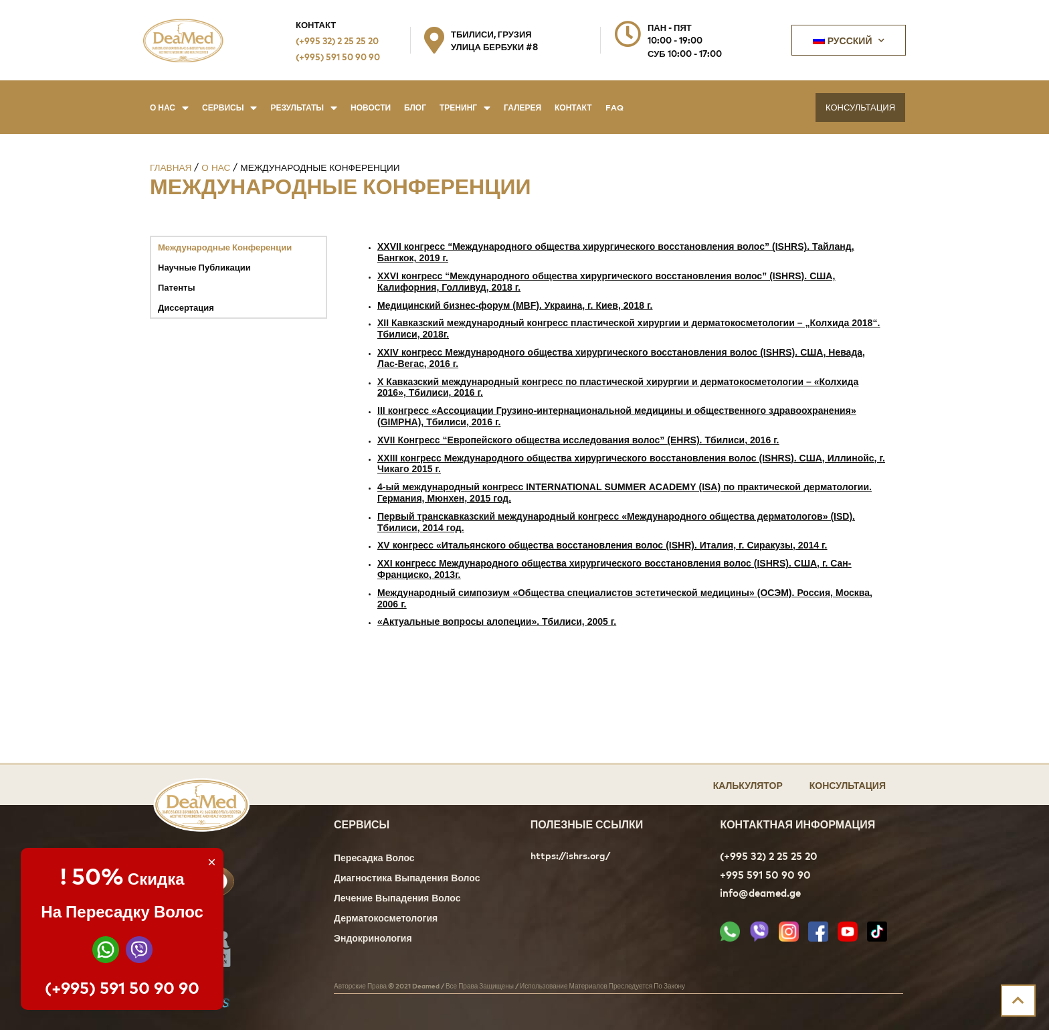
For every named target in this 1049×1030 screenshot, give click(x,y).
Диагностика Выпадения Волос (407, 879)
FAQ (614, 107)
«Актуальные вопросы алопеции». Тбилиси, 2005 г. (496, 622)
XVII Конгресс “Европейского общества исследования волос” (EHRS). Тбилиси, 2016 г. (578, 441)
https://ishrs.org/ (570, 856)
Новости (371, 107)
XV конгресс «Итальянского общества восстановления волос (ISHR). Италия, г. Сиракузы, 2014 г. (602, 546)
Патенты (176, 287)
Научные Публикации (204, 267)
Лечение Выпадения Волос (397, 899)
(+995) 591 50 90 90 (338, 56)
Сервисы (229, 107)
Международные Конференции (225, 246)
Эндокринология (373, 939)
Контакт (573, 107)
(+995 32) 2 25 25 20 (337, 40)
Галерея (522, 107)
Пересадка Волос (374, 859)
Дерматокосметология (386, 919)
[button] (860, 107)
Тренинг (465, 107)
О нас (169, 107)
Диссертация (186, 307)
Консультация (847, 784)
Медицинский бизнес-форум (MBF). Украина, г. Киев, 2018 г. (514, 306)
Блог (415, 107)
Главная (170, 167)
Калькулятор (748, 784)
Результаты (303, 107)
